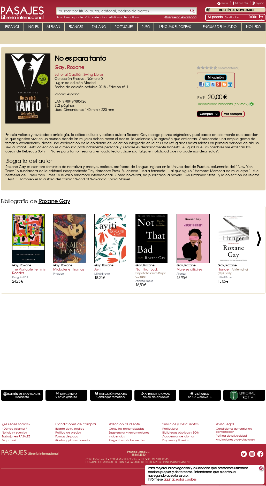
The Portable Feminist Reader (29, 271)
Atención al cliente (124, 423)
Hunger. (233, 271)
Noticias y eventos (14, 432)
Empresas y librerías (175, 440)
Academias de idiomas (178, 436)
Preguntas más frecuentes (127, 440)
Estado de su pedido (69, 428)
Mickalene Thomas (68, 269)
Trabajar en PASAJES (16, 436)
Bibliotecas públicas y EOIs (180, 432)
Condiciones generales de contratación (234, 430)
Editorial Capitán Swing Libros (79, 74)
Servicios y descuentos (180, 423)
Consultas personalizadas (126, 428)
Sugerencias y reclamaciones (129, 432)
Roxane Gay (54, 201)
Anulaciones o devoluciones (235, 439)
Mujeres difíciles (189, 269)
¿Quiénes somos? (16, 423)
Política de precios (68, 432)
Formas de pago (66, 436)
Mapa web (10, 440)
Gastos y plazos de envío (72, 440)
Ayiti (97, 269)
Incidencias (117, 436)
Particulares (170, 428)
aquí (167, 479)
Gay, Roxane (69, 67)
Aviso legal (225, 423)
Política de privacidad (231, 435)
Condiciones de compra (75, 423)
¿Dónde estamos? (14, 428)
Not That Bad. (150, 273)
